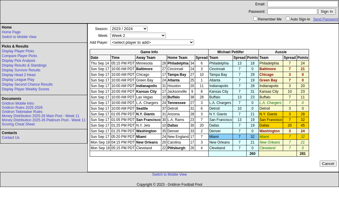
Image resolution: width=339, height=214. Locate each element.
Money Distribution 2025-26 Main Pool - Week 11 (40, 116)
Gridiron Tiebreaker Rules (22, 112)
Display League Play (18, 80)
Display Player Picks (18, 51)
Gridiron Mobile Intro (18, 103)
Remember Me (270, 19)
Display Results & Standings (24, 65)
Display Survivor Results (21, 70)
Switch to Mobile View (19, 37)
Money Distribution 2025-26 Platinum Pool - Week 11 (44, 120)
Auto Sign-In (300, 19)
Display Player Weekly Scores (25, 89)
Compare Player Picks (19, 56)
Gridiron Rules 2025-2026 (22, 108)
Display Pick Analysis (18, 61)
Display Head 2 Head (18, 75)
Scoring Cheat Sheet (18, 124)
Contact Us (10, 138)
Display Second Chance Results (27, 84)
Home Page (11, 32)
